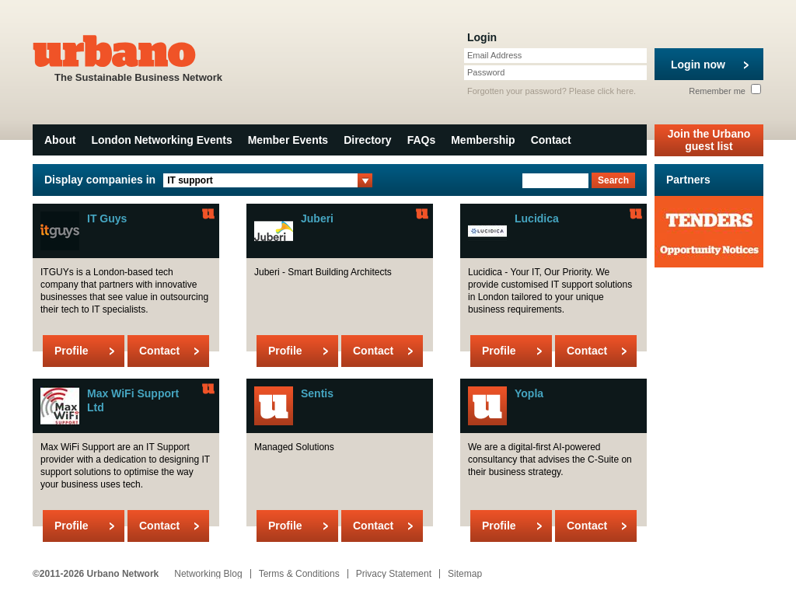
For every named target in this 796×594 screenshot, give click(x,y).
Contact (551, 140)
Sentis (317, 393)
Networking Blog (208, 573)
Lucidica (537, 218)
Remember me (725, 91)
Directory (367, 140)
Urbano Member (208, 214)
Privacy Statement (393, 573)
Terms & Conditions (299, 573)
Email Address (494, 55)
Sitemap (465, 573)
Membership (483, 140)
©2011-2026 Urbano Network (96, 573)
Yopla (529, 393)
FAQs (421, 140)
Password (485, 72)
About (59, 140)
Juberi (317, 218)
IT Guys (107, 218)
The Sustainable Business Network (138, 57)
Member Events (288, 140)
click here (616, 91)
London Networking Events (161, 140)
